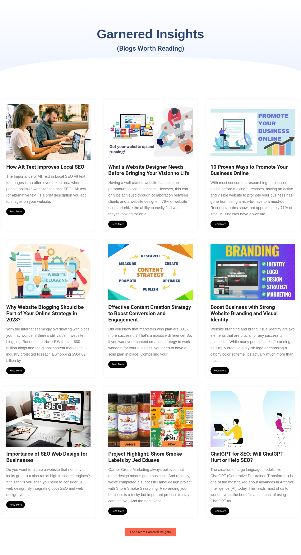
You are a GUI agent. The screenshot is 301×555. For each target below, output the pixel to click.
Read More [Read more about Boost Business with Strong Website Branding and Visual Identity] (220, 370)
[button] (150, 532)
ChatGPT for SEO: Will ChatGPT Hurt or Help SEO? (246, 457)
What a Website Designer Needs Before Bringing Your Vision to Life (149, 170)
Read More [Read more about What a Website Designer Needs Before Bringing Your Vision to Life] (117, 224)
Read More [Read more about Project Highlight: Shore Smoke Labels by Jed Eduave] (117, 511)
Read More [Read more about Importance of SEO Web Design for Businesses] (15, 504)
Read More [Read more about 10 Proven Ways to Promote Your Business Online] (220, 224)
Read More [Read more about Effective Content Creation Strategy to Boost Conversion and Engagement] (117, 364)
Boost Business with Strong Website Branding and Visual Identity (244, 313)
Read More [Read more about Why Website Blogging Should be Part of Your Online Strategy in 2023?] (15, 370)
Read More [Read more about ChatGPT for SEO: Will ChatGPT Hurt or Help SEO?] (220, 511)
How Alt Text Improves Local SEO (45, 167)
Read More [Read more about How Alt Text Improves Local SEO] (15, 211)
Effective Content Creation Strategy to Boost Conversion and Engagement (149, 313)
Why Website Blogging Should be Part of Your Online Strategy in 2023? (45, 313)
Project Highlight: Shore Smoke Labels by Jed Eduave (145, 457)
